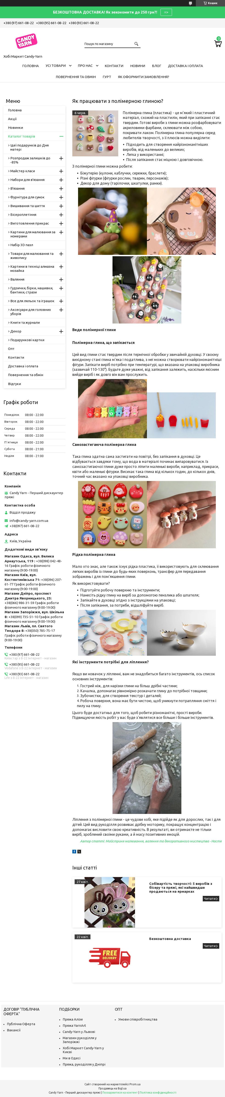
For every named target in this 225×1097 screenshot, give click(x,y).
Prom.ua (135, 1084)
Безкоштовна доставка (170, 939)
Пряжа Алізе (73, 1019)
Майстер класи (22, 171)
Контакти (114, 66)
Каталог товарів (21, 136)
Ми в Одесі (71, 1058)
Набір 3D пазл (21, 245)
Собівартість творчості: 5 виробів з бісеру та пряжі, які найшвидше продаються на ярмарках (180, 887)
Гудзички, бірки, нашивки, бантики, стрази (31, 290)
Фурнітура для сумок (27, 197)
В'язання (17, 188)
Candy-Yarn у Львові (79, 1032)
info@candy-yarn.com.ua (28, 521)
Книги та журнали (25, 322)
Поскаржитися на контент (120, 1092)
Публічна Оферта (21, 1024)
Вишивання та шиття (27, 206)
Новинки (15, 127)
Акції (12, 119)
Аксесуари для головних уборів (30, 312)
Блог (156, 66)
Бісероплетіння (23, 215)
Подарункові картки (27, 340)
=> (166, 12)
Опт (11, 349)
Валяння (17, 279)
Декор (15, 331)
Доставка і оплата (185, 66)
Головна (30, 66)
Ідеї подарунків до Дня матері (29, 147)
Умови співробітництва (137, 1019)
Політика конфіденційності (158, 1092)
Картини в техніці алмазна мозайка (32, 268)
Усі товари (56, 66)
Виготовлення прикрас (29, 223)
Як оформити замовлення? (143, 77)
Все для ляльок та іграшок (32, 301)
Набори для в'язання (27, 180)
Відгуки (14, 384)
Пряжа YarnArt (74, 1025)
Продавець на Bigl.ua (112, 1088)
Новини (137, 66)
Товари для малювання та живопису (31, 256)
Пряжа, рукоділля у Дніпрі (84, 1064)
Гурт (107, 77)
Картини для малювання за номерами (32, 234)
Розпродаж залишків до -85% (30, 160)
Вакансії (13, 1030)
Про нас (85, 66)
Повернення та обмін (76, 77)
